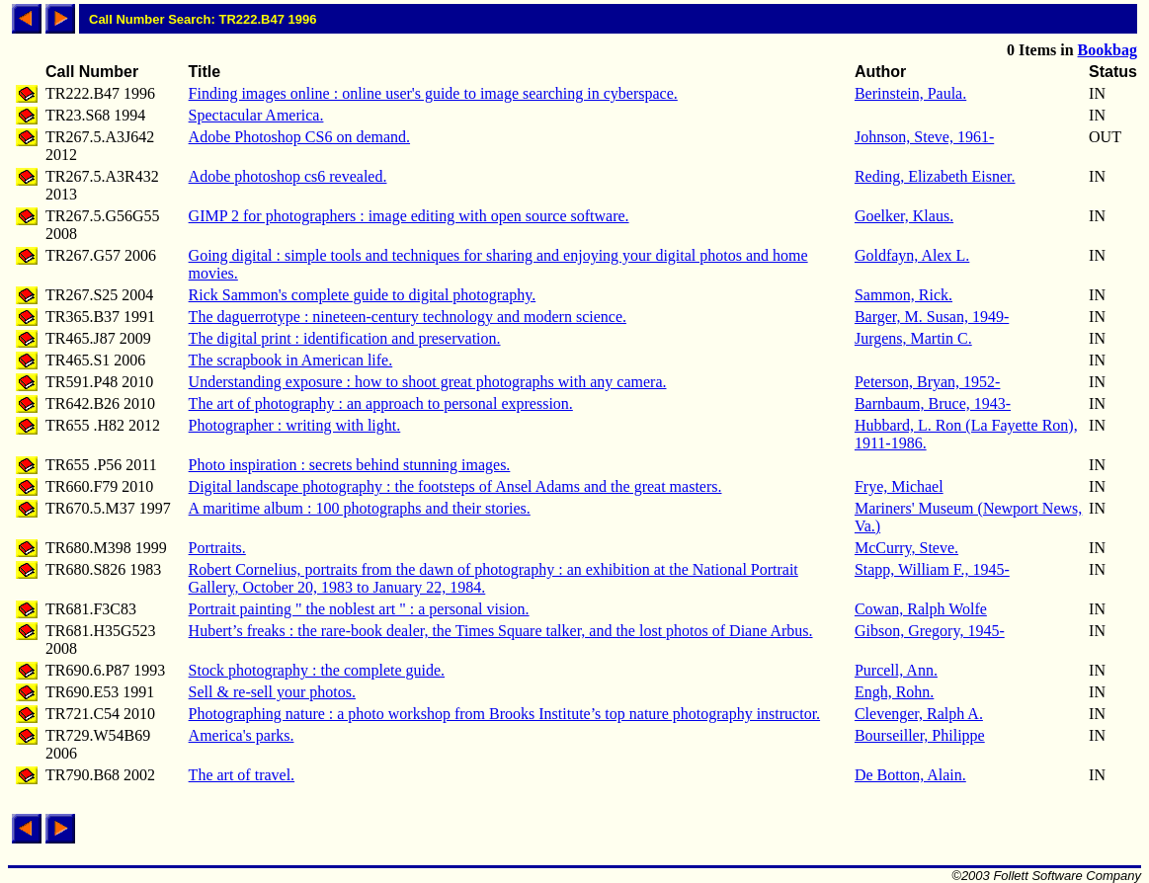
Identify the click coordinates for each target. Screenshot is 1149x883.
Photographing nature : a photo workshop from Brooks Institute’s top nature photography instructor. (504, 713)
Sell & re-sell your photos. (272, 691)
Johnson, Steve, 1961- (924, 136)
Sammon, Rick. (903, 294)
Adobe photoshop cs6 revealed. (288, 176)
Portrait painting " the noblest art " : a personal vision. (359, 609)
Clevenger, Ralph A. (919, 713)
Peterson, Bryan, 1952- (928, 381)
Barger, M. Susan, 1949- (932, 316)
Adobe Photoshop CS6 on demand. (299, 136)
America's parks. (241, 735)
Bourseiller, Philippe (920, 735)
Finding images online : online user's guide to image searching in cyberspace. (433, 93)
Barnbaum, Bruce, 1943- (933, 403)
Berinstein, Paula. (910, 93)
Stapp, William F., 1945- (932, 569)
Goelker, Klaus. (904, 215)
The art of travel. (242, 774)
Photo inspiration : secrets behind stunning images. (350, 464)
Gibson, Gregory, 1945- (930, 630)
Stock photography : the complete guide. (317, 670)
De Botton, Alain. (910, 774)
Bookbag (1107, 49)
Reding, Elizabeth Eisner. (935, 176)
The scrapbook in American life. (291, 360)
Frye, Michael (899, 486)
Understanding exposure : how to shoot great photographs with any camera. (428, 381)
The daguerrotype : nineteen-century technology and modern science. (407, 316)
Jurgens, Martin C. (913, 338)
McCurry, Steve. (906, 547)
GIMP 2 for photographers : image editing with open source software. (409, 215)
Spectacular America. (256, 115)
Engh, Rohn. (894, 691)
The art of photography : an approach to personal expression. (381, 403)
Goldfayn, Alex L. (912, 255)
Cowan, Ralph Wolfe (921, 609)
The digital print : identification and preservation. (345, 338)
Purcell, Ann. (896, 670)
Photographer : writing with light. (295, 425)
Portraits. (217, 547)
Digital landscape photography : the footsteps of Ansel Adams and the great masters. (455, 486)
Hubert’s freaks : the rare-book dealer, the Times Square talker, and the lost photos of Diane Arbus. (501, 630)
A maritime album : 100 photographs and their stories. (360, 508)
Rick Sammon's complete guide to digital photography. (362, 294)
